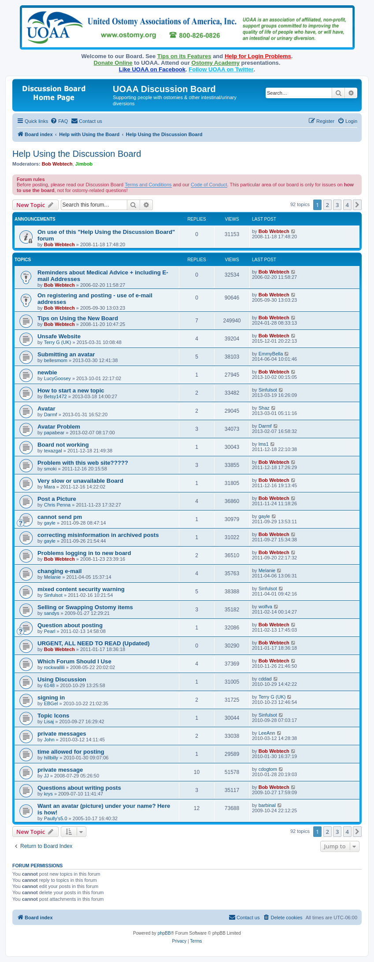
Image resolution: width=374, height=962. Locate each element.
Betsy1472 (55, 396)
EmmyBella (271, 353)
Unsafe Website (59, 336)
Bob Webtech (57, 163)
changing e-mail (59, 571)
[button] (357, 205)
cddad (265, 678)
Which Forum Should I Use (74, 661)
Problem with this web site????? (82, 462)
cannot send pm (59, 517)
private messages (61, 733)
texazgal (53, 450)
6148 (49, 685)
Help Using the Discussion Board (76, 154)
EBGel (51, 703)
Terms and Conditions (148, 184)
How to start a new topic (70, 390)
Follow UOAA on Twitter (221, 69)
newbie (47, 372)
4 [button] (347, 205)
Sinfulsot (268, 389)
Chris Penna (57, 504)
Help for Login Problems (258, 56)
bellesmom (55, 360)
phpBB (164, 933)
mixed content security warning (81, 589)
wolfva (265, 606)
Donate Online (113, 62)
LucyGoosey (57, 378)
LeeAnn (267, 733)
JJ (46, 775)
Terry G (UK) (57, 342)
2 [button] (327, 205)
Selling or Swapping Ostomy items (85, 607)
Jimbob (84, 163)
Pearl (50, 631)
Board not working (63, 444)
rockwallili (54, 667)
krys (48, 793)
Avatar (46, 408)
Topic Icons (53, 715)
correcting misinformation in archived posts (98, 535)
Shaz (264, 408)
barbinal (267, 805)
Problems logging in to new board (84, 553)
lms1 (264, 444)
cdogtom (268, 769)
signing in (51, 697)
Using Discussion (61, 679)
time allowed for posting (70, 751)
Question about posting (70, 625)
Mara (49, 486)
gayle (50, 522)
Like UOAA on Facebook (152, 69)
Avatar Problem (58, 426)
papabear (54, 432)
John (49, 739)
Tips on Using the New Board (77, 318)
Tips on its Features (184, 56)
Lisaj (49, 721)
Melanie (52, 577)
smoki (50, 468)
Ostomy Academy (216, 62)
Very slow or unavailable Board (80, 480)
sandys (51, 613)
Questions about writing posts (79, 787)
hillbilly (51, 757)
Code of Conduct (209, 184)
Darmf (50, 414)
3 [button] (337, 205)
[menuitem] (59, 121)
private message (60, 769)
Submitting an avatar (66, 354)
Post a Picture (56, 499)
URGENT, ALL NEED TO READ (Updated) (93, 643)
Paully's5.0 (55, 818)
